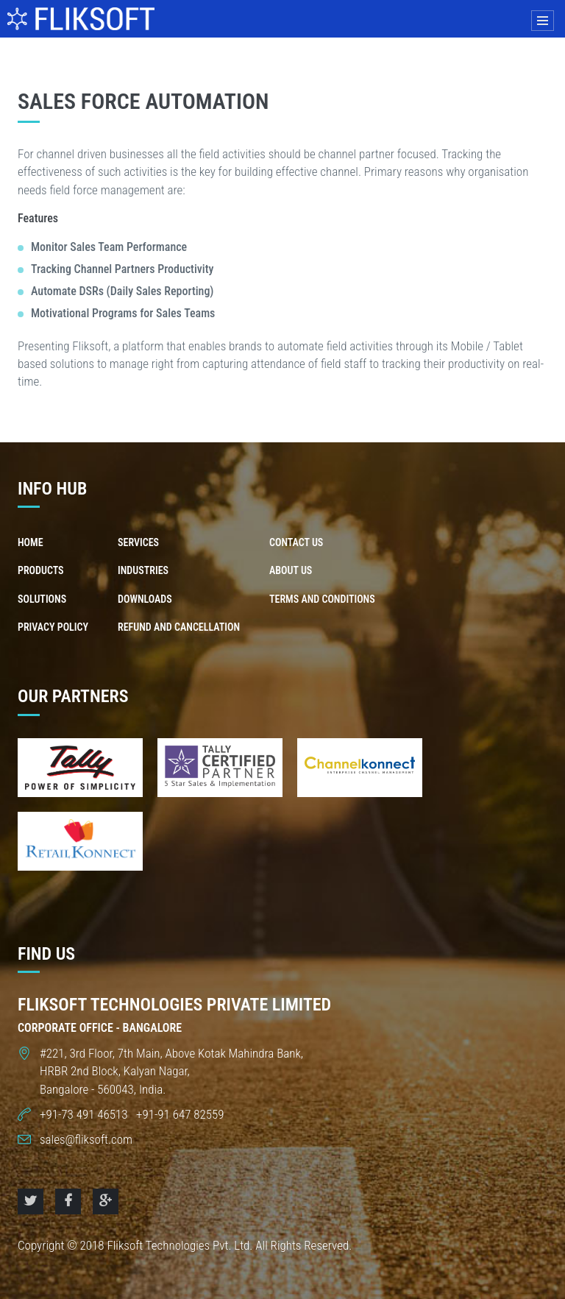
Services (138, 542)
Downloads (145, 599)
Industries (143, 570)
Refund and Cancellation (179, 627)
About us (290, 570)
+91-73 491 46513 (85, 1114)
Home (30, 542)
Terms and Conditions (322, 599)
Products (41, 570)
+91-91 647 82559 (178, 1114)
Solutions (42, 599)
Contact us (296, 542)
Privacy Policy (53, 627)
